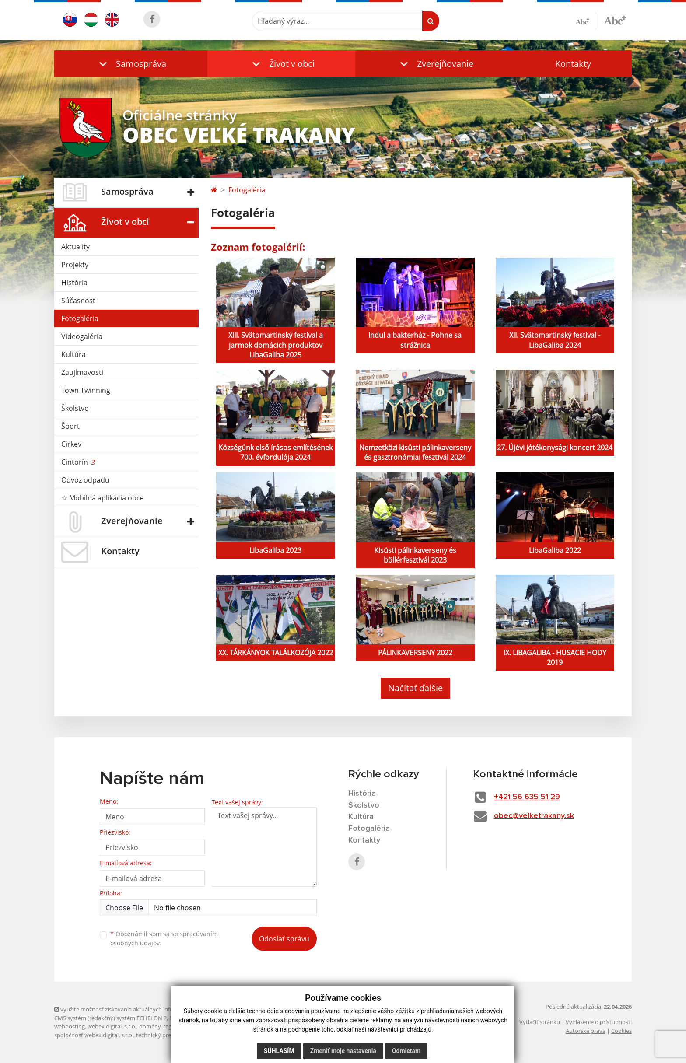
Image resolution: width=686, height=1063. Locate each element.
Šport (70, 426)
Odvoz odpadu (85, 480)
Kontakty (573, 64)
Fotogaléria (79, 318)
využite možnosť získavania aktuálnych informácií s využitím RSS (141, 1009)
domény (150, 1026)
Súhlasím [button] (279, 1050)
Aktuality (75, 247)
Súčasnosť (78, 300)
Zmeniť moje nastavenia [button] (343, 1050)
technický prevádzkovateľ (169, 1035)
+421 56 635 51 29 (527, 797)
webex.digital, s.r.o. (112, 1026)
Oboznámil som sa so (164, 938)
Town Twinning (85, 390)
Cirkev (71, 444)
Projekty (74, 264)
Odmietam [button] (406, 1050)
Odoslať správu (284, 939)
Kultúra (73, 354)
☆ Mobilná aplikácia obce (102, 498)
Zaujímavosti (82, 372)
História (74, 282)
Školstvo (75, 408)
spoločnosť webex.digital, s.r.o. (93, 1035)
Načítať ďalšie (415, 688)
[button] (130, 63)
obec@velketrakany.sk (534, 816)
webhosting (69, 1026)
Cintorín (75, 462)
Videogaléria (81, 336)
